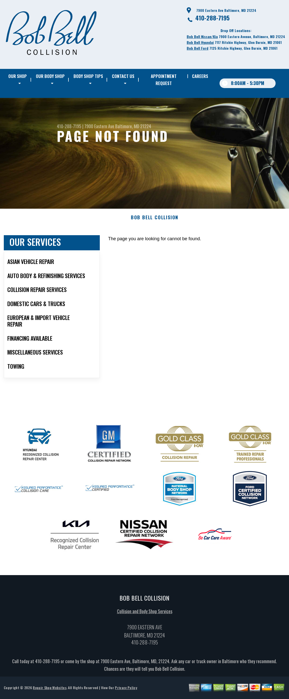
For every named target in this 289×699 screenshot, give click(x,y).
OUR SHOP (17, 76)
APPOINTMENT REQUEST (164, 79)
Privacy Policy (126, 690)
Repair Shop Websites (49, 690)
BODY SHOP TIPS (88, 76)
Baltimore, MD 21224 (133, 126)
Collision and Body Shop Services (144, 614)
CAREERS (200, 76)
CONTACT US (123, 76)
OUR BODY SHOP (50, 76)
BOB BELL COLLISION (154, 220)
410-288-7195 (212, 17)
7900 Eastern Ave (99, 126)
